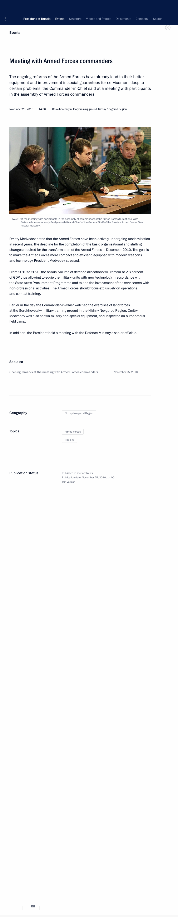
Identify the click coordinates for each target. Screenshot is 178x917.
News (89, 473)
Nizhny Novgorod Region (79, 413)
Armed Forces (73, 432)
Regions (69, 440)
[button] (7, 6)
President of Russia (37, 6)
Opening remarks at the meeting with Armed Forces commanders (53, 372)
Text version (68, 482)
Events (14, 32)
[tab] (14, 908)
